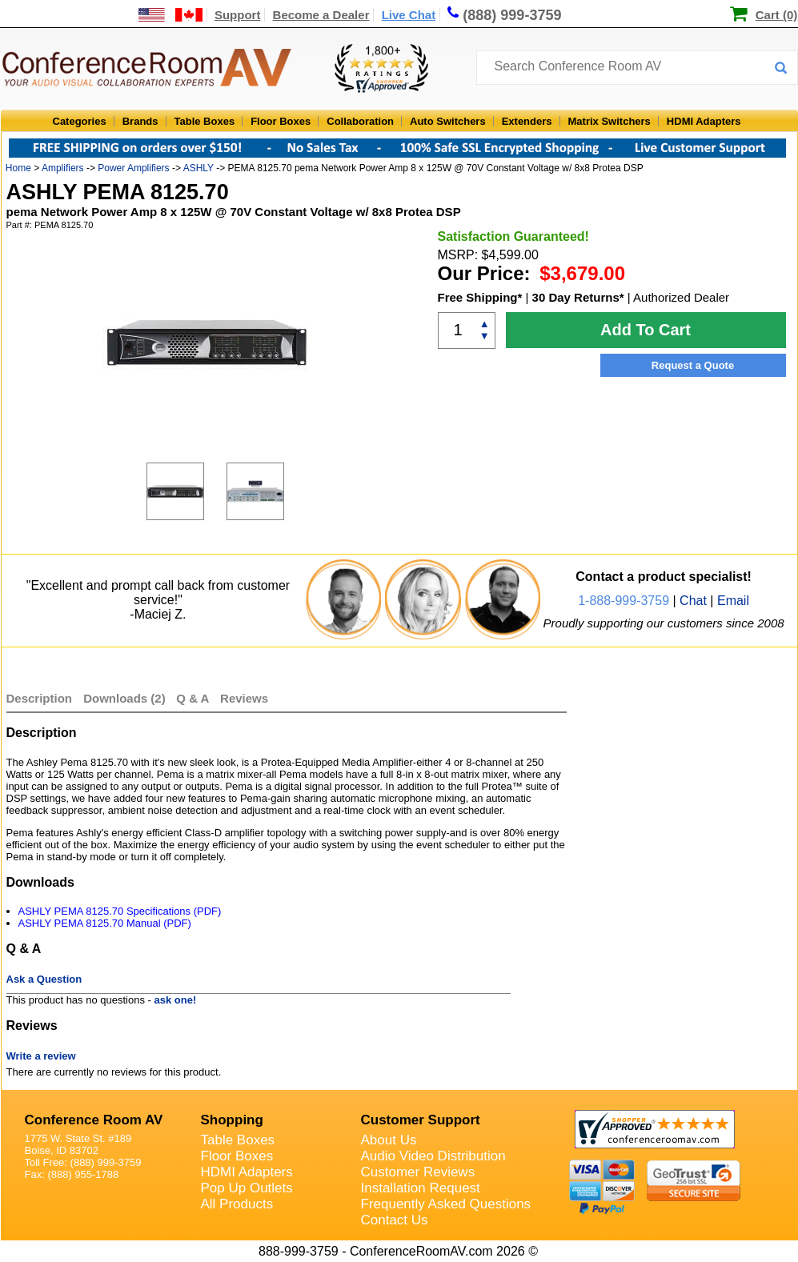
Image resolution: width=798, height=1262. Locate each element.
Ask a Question (44, 979)
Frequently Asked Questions (446, 1204)
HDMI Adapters (704, 121)
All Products (237, 1204)
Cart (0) (777, 15)
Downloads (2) (124, 698)
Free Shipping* (480, 297)
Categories (79, 121)
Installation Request (420, 1188)
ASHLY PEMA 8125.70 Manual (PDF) (104, 923)
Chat (693, 600)
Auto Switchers (448, 121)
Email (733, 600)
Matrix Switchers (609, 121)
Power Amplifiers (133, 168)
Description (39, 698)
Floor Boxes (281, 121)
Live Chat (409, 15)
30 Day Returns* (578, 297)
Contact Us (394, 1220)
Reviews (244, 698)
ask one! (175, 1000)
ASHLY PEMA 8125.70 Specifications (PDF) (120, 911)
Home (18, 168)
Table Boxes (204, 121)
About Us (389, 1140)
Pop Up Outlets (247, 1188)
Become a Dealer (321, 15)
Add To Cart (645, 330)
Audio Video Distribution (433, 1156)
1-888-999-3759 (623, 600)
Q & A (194, 698)
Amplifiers (63, 168)
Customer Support (420, 1120)
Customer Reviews (418, 1172)
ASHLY (198, 168)
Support (238, 15)
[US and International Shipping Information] (170, 15)
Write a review (41, 1056)
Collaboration (360, 121)
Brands (140, 121)
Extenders (527, 121)
